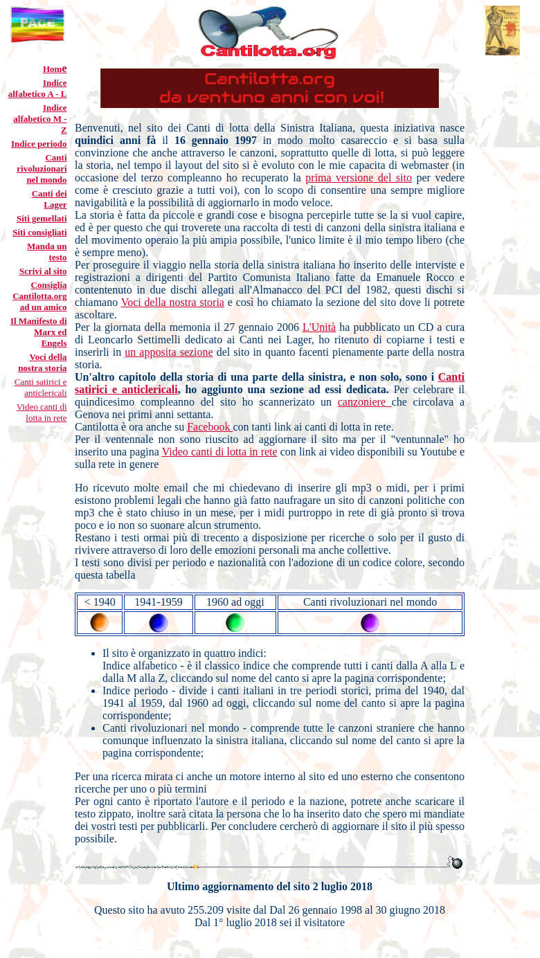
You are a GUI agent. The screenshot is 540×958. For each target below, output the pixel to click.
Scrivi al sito (43, 271)
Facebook (210, 427)
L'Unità (319, 327)
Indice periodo (39, 143)
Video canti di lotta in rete (42, 412)
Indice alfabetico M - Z (39, 118)
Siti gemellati (42, 218)
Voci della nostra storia (172, 302)
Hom (52, 69)
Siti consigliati (39, 232)
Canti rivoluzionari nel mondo (41, 168)
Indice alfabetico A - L (37, 88)
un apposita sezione (169, 352)
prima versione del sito (358, 177)
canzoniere (365, 402)
